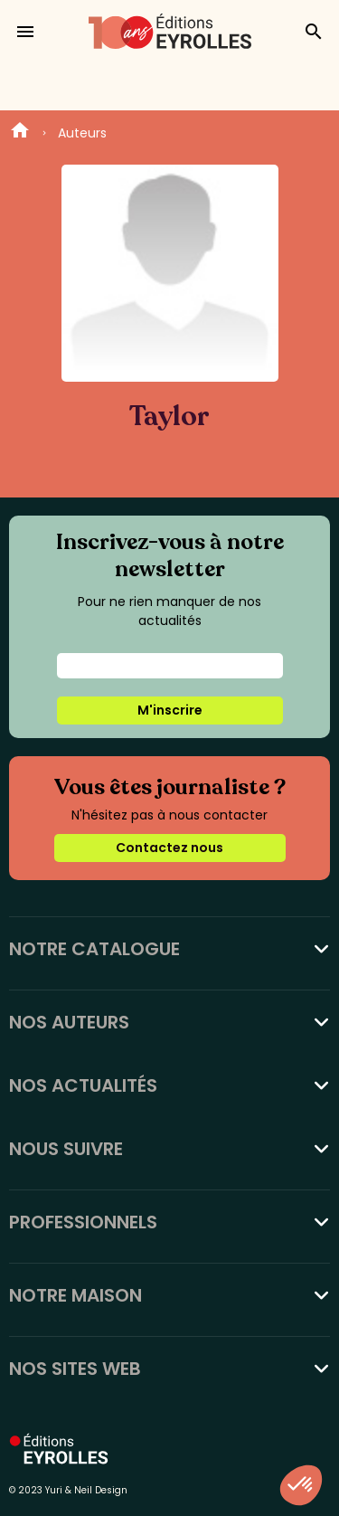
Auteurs (82, 133)
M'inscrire (169, 710)
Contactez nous (169, 848)
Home (20, 133)
